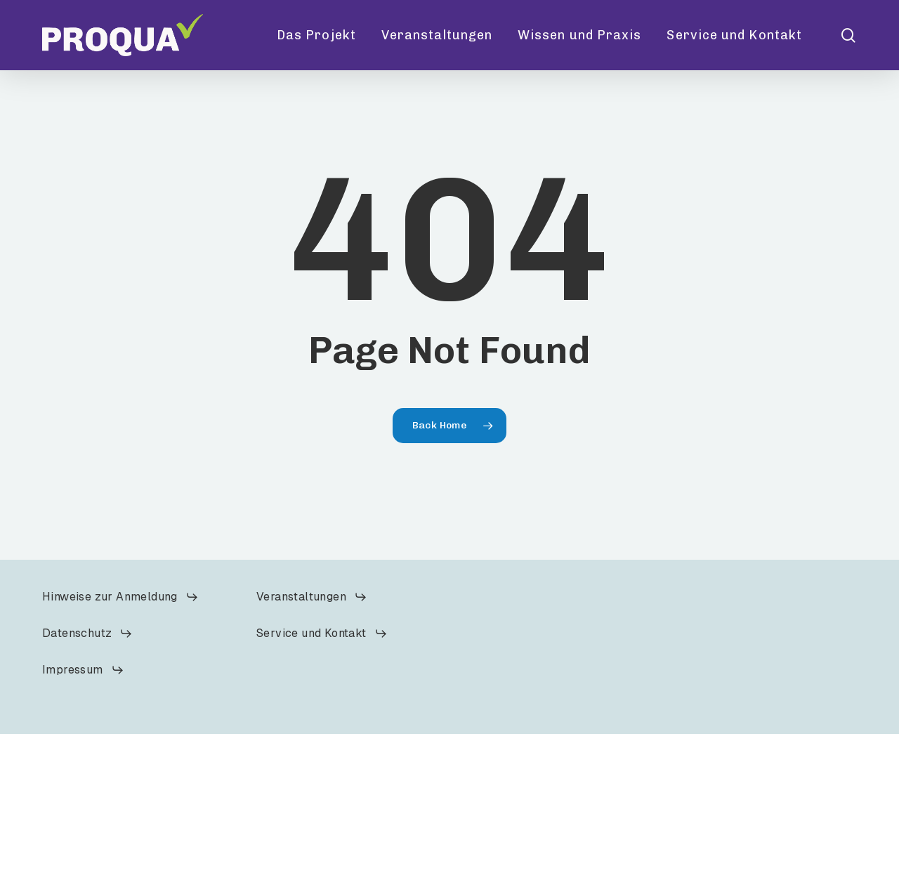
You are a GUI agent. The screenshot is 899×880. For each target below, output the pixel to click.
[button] (120, 597)
